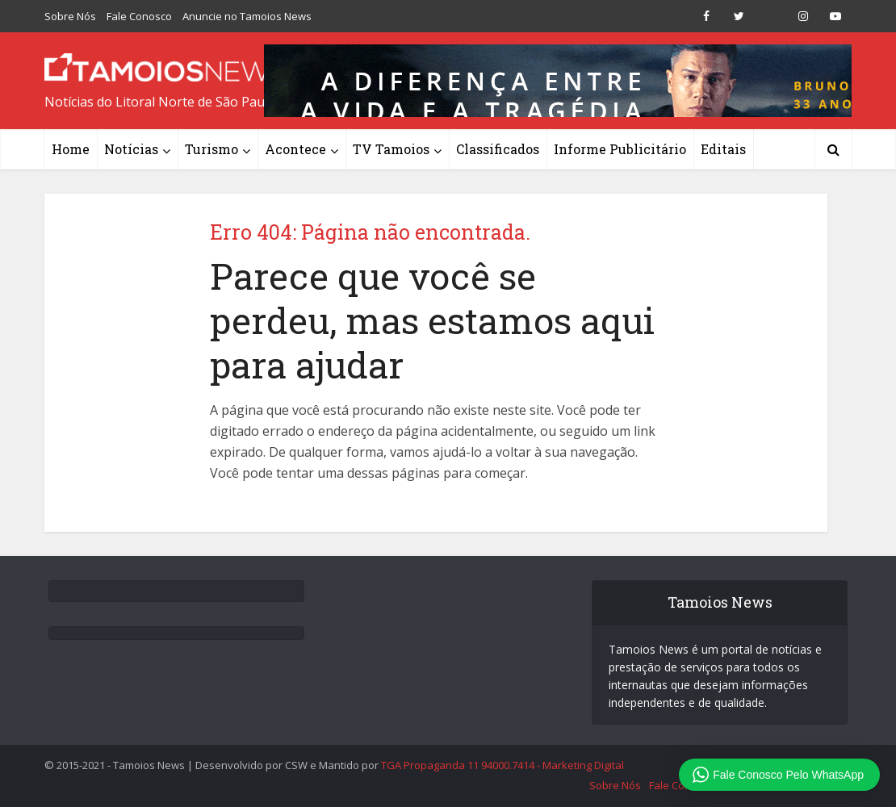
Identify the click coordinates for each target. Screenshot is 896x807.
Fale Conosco (139, 16)
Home (71, 148)
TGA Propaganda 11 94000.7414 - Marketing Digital (502, 765)
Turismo (211, 148)
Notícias (131, 148)
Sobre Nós (70, 16)
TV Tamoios (391, 148)
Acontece (295, 148)
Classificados (497, 148)
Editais (723, 148)
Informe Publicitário (620, 148)
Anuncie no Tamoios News (247, 16)
